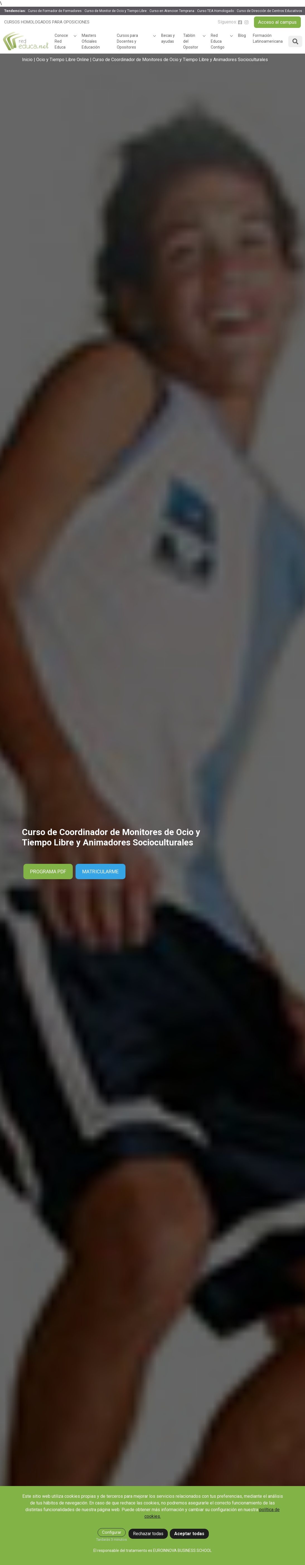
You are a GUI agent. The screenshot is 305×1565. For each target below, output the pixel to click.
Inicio (27, 59)
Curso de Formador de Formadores (55, 11)
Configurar (111, 1532)
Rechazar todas (148, 1533)
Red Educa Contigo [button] (217, 41)
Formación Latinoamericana (268, 38)
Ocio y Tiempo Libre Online (62, 59)
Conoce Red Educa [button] (61, 41)
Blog (242, 35)
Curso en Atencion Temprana (171, 11)
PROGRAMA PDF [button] (48, 871)
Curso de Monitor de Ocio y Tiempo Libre (115, 11)
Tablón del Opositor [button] (190, 41)
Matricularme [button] (100, 871)
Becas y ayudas (168, 38)
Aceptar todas (189, 1533)
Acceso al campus (277, 22)
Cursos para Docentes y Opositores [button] (127, 41)
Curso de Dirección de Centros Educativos (269, 11)
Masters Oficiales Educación (91, 41)
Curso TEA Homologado (215, 11)
